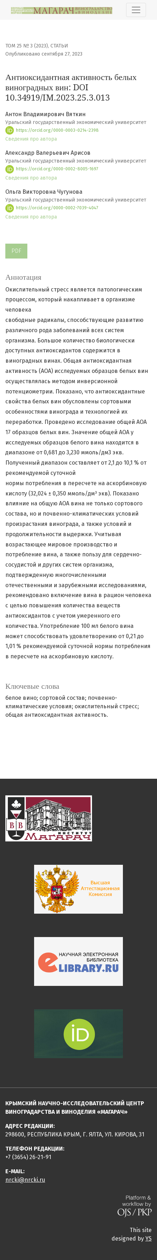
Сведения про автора (31, 139)
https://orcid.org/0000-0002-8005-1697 (51, 168)
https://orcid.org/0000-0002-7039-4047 (51, 207)
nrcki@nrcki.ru (25, 1179)
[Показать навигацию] (136, 10)
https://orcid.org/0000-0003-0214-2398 (52, 130)
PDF (16, 251)
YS (148, 1238)
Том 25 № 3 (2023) (26, 46)
